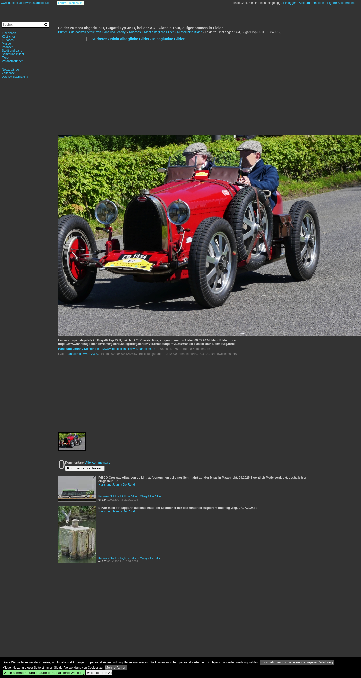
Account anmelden (311, 3)
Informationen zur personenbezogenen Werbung (297, 662)
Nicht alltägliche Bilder (159, 32)
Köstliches (9, 36)
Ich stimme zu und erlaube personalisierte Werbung (43, 673)
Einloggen (289, 3)
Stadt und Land (12, 50)
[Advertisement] (137, 89)
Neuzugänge (10, 69)
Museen (7, 43)
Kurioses (135, 32)
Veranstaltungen (13, 61)
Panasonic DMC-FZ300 (82, 354)
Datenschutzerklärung (15, 76)
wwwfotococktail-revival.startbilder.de (25, 3)
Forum (62, 2)
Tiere (5, 57)
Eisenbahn (9, 33)
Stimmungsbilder (13, 54)
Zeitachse (8, 73)
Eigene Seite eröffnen (341, 3)
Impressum (75, 2)
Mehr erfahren (115, 667)
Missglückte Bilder (189, 32)
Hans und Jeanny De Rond (77, 349)
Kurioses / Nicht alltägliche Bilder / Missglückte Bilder (138, 39)
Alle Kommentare (97, 462)
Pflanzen (8, 47)
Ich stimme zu (99, 673)
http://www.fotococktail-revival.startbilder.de (126, 349)
